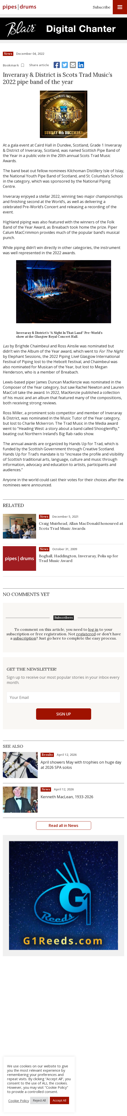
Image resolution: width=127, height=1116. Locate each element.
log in (93, 629)
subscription (24, 638)
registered (86, 634)
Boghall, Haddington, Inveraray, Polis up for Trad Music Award (78, 558)
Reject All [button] (39, 1100)
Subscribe (101, 7)
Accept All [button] (59, 1100)
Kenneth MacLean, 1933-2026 (67, 796)
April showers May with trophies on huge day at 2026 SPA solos (81, 765)
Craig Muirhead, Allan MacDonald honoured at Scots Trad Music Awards (81, 526)
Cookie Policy (18, 1100)
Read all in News (63, 825)
